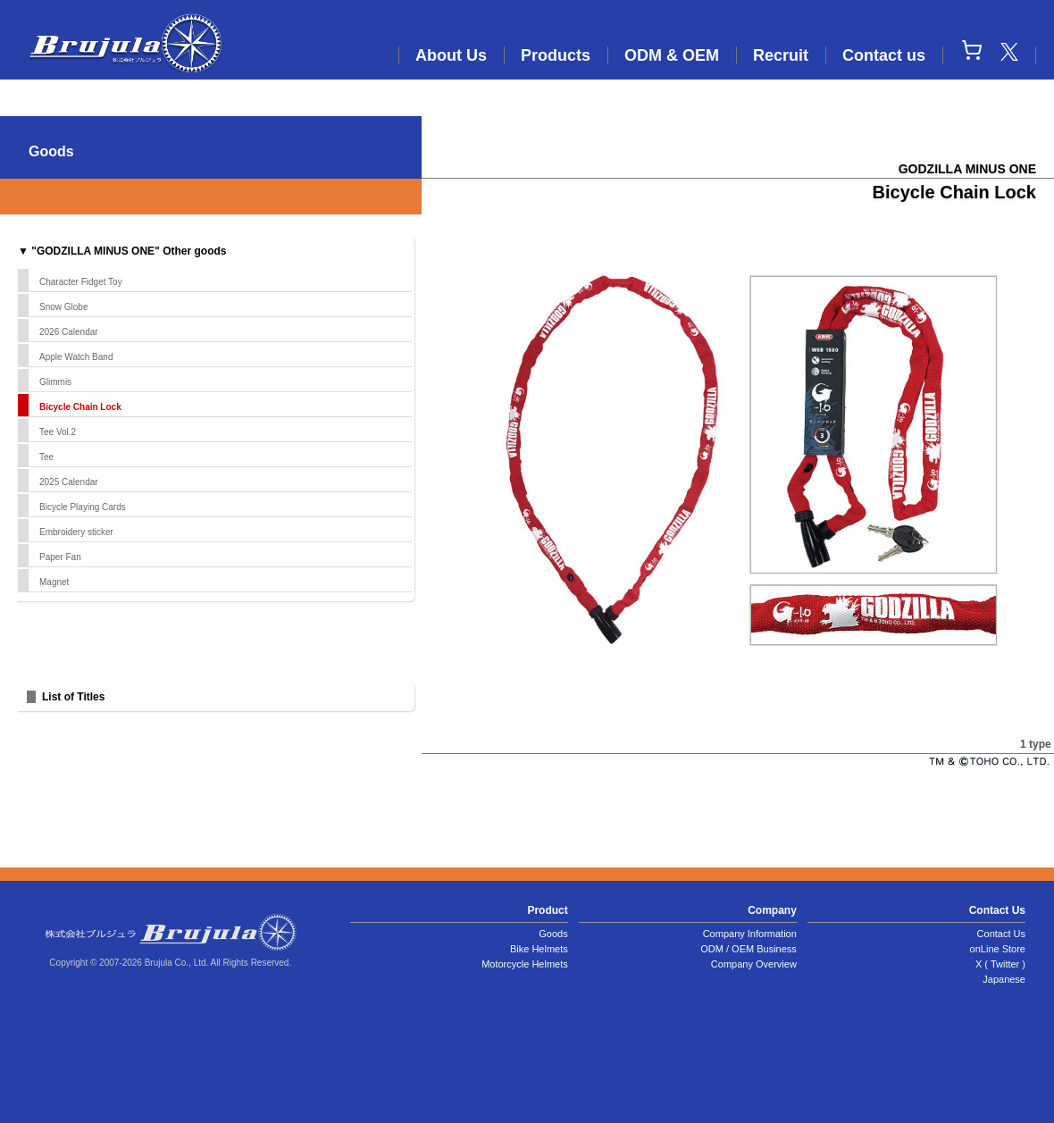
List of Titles (73, 697)
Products (555, 55)
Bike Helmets (539, 948)
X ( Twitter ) (1000, 964)
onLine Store (997, 948)
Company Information (750, 933)
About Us (451, 55)
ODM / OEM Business (748, 948)
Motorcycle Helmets (524, 964)
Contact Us (1001, 933)
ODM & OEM (671, 55)
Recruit (780, 55)
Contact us (883, 55)
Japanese (1004, 979)
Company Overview (754, 964)
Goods (553, 933)
